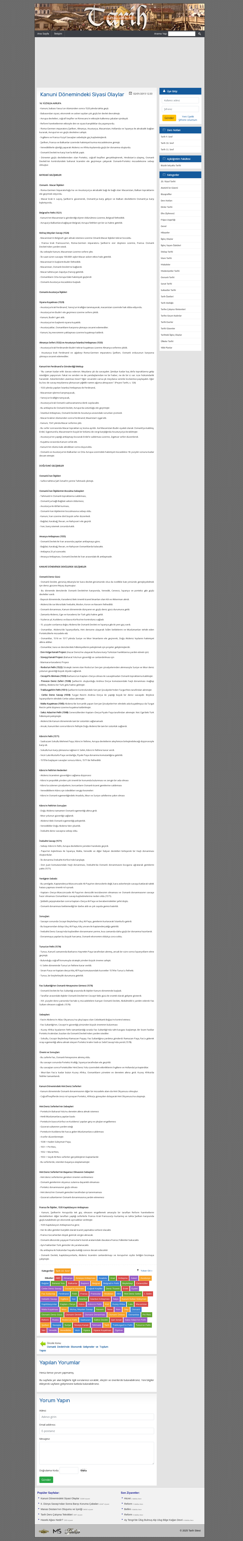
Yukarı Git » (146, 1270)
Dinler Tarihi (166, 207)
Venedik (53, 1330)
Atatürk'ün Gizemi (169, 187)
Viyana (86, 1330)
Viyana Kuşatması (102, 1330)
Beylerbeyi (127, 1283)
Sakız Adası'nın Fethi (135, 1320)
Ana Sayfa (43, 33)
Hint (119, 1293)
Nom (118, 1309)
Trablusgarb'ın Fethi (122, 1325)
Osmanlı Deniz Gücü (52, 1314)
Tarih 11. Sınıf (167, 149)
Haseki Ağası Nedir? (52, 1520)
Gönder (46, 1480)
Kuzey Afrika (118, 1304)
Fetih (74, 1293)
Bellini (127, 1509)
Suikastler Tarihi (168, 290)
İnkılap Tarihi (167, 251)
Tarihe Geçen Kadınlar (171, 315)
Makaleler (165, 264)
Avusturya (145, 1278)
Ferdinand (64, 1293)
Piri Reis (147, 1314)
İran (74, 1299)
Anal (112, 1278)
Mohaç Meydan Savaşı (81, 1309)
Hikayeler (165, 232)
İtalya (115, 1299)
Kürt (107, 1304)
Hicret (127, 1498)
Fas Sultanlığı (48, 1293)
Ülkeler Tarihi (167, 341)
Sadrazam (85, 1320)
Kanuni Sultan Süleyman (134, 1299)
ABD (58, 1278)
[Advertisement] (120, 62)
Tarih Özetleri (167, 296)
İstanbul (83, 1299)
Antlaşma (123, 1278)
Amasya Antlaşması (85, 1278)
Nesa (109, 1309)
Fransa (83, 1293)
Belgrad (96, 1283)
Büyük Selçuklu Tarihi (171, 165)
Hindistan (108, 1293)
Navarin (100, 1309)
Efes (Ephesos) (167, 213)
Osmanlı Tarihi (167, 277)
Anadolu (103, 1278)
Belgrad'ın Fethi (111, 1283)
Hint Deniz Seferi (132, 1293)
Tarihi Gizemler (168, 328)
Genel (163, 226)
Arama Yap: (160, 33)
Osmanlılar (133, 1314)
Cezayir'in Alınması (74, 1288)
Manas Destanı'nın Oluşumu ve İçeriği (61, 1509)
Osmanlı (136, 1309)
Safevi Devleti (101, 1320)
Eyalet (134, 1288)
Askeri (134, 1278)
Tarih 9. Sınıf (166, 136)
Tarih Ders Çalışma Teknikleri (57, 1514)
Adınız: (42, 1410)
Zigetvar (119, 1330)
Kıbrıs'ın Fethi (95, 1304)
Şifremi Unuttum (188, 119)
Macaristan (141, 1304)
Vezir (77, 1330)
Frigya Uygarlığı (168, 219)
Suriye (67, 1325)
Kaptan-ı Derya (67, 1304)
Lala (130, 1304)
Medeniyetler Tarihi (170, 271)
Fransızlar (96, 1293)
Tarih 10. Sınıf (167, 143)
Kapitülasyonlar (49, 1304)
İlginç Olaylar (167, 239)
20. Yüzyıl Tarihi (168, 181)
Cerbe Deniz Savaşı (52, 1288)
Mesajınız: (44, 1438)
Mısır (64, 1309)
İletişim (58, 33)
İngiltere (64, 1299)
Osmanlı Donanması (95, 1314)
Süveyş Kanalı (81, 1325)
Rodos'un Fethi (69, 1320)
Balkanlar (72, 1283)
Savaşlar (56, 1325)
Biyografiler (166, 194)
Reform (45, 1320)
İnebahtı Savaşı (49, 1299)
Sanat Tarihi (166, 283)
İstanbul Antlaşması (100, 1299)
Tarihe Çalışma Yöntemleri (173, 309)
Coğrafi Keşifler (95, 1288)
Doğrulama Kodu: (49, 1470)
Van (43, 1330)
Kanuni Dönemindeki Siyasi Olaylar (60, 1498)
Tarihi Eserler (167, 322)
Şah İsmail (116, 1320)
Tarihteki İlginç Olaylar (171, 334)
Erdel (125, 1288)
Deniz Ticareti (113, 1288)
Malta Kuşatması (50, 1309)
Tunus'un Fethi (143, 1325)
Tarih (106, 1325)
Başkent (85, 1283)
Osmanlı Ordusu (117, 1314)
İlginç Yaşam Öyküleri (171, 245)
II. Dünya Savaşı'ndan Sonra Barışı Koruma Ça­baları (70, 1503)
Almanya (68, 1278)
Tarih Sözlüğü (167, 303)
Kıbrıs (82, 1304)
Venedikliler (66, 1330)
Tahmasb (96, 1325)
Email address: (47, 1424)
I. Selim (148, 1293)
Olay (126, 1309)
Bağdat (45, 1283)
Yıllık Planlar (166, 347)
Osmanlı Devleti (74, 1314)
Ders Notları (166, 200)
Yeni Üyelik (188, 116)
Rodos (55, 1320)
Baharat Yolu (58, 1283)
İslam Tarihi (166, 258)
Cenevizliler (142, 1283)
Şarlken (45, 1325)
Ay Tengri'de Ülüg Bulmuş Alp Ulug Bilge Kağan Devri (153, 1520)
